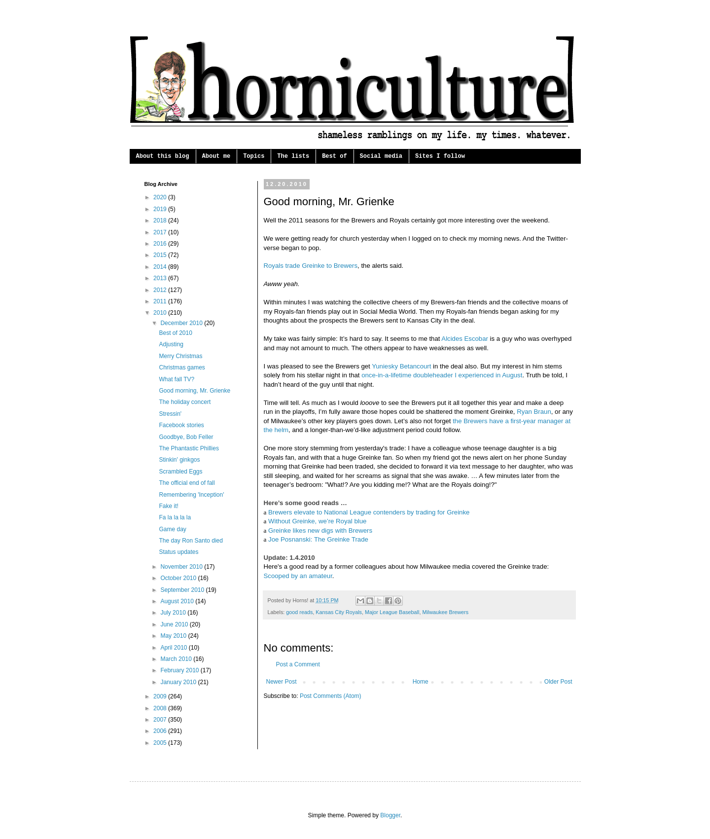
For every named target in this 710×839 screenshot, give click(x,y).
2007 (160, 719)
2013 (160, 278)
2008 (160, 708)
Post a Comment (298, 664)
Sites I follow (440, 156)
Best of (334, 156)
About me (216, 156)
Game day (172, 529)
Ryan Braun (534, 411)
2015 (160, 255)
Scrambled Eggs (180, 471)
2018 (160, 220)
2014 (160, 266)
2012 (160, 290)
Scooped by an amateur (298, 576)
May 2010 (174, 635)
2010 (160, 312)
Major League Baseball (392, 612)
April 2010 (174, 647)
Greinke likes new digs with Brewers (320, 530)
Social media (381, 156)
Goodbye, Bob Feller (186, 437)
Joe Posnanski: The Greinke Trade (318, 539)
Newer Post (281, 681)
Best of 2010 (175, 332)
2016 (160, 243)
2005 (160, 742)
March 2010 (176, 659)
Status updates (178, 551)
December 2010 (182, 323)
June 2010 (174, 624)
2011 (160, 301)
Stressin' (170, 413)
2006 (160, 731)
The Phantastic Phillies (188, 448)
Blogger (390, 815)
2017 (160, 232)
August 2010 (177, 601)
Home (420, 681)
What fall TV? (176, 379)
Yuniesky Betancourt (401, 366)
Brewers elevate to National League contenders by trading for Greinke (368, 512)
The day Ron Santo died (190, 540)
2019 (160, 209)
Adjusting (171, 344)
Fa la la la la (175, 517)
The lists (293, 156)
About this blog (162, 156)
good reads (299, 612)
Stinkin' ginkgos (179, 459)
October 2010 (179, 578)
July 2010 (173, 612)
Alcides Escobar (464, 338)
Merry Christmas (180, 356)
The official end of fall (186, 482)
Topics (253, 156)
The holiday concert (185, 402)
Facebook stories (181, 425)
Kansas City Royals (339, 612)
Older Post (558, 681)
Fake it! (168, 506)
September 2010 (183, 589)
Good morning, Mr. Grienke (194, 390)
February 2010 (180, 670)
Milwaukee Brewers (445, 612)
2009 (160, 696)
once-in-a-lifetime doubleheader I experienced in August (441, 375)
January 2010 (179, 682)
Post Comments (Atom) (330, 696)
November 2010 (182, 566)
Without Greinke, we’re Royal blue (317, 521)
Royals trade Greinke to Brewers (311, 265)
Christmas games (182, 367)
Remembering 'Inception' (191, 494)
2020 (160, 197)
